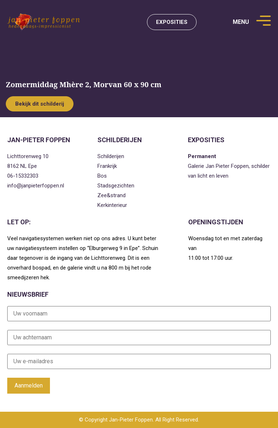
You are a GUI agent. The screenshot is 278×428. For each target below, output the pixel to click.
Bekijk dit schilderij (39, 104)
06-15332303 (22, 176)
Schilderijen (110, 156)
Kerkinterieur (112, 205)
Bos (102, 176)
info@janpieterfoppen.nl (35, 185)
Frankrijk (107, 166)
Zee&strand (111, 195)
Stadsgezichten (115, 185)
